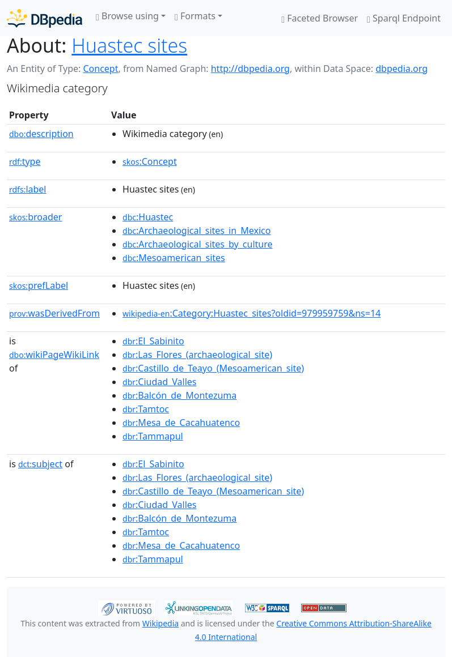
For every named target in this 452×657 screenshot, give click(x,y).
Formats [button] (195, 16)
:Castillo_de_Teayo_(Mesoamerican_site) (213, 368)
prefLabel (38, 285)
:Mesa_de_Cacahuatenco (181, 422)
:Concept (149, 161)
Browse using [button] (127, 16)
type (25, 161)
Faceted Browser (319, 18)
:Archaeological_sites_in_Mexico (196, 230)
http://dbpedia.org (250, 68)
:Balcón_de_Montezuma (179, 395)
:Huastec (147, 217)
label (28, 189)
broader (35, 217)
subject (40, 464)
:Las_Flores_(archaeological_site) (197, 354)
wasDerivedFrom (54, 313)
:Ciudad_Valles (159, 382)
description (41, 133)
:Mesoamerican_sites (173, 257)
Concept (100, 68)
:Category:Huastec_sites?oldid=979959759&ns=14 (251, 313)
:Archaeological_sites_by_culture (197, 244)
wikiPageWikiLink (54, 354)
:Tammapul (152, 436)
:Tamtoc (145, 409)
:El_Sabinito (153, 341)
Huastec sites (129, 45)
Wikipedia (160, 623)
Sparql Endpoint (404, 18)
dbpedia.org (401, 68)
